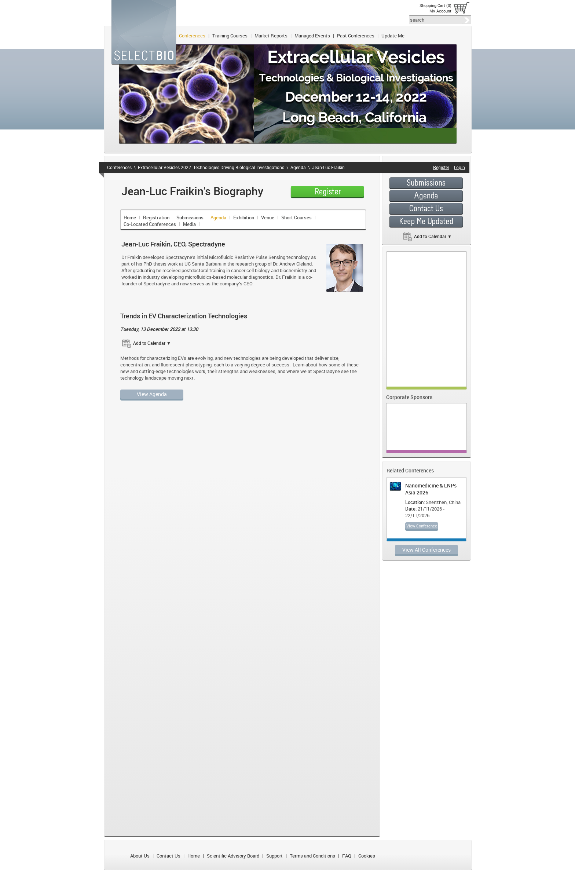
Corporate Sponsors (409, 397)
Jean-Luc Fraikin (328, 167)
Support (274, 855)
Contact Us (168, 855)
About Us (140, 855)
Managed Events (312, 35)
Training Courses (230, 35)
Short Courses (296, 217)
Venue (267, 217)
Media (189, 224)
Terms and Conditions (312, 855)
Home (130, 217)
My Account (440, 11)
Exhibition (243, 217)
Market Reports (271, 35)
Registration (156, 217)
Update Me (392, 35)
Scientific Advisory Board (233, 855)
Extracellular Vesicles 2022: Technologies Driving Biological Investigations (211, 167)
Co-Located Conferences (150, 224)
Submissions (190, 217)
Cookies (366, 855)
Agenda (298, 167)
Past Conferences (355, 35)
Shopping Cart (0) (435, 5)
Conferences (192, 35)
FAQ (346, 855)
